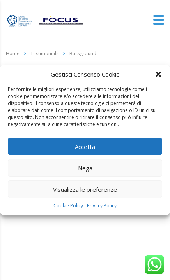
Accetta (85, 146)
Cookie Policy (68, 205)
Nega (85, 168)
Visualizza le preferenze (85, 189)
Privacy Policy (102, 205)
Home (12, 53)
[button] (158, 74)
